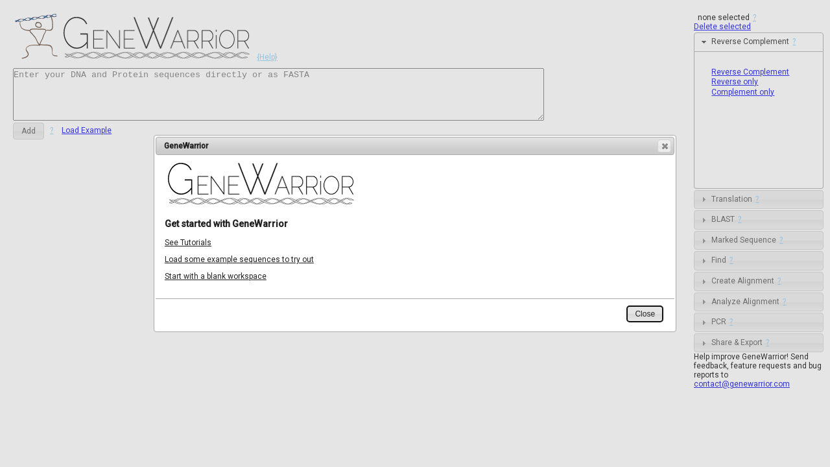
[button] (664, 145)
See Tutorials (188, 242)
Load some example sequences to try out (239, 259)
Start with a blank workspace (216, 276)
